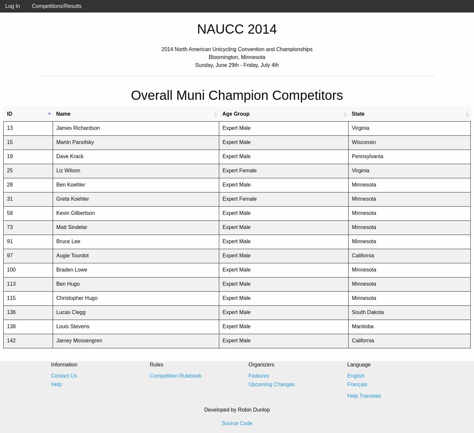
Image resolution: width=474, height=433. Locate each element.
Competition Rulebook (175, 376)
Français (357, 384)
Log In (12, 6)
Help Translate (364, 396)
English (355, 376)
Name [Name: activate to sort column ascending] (63, 114)
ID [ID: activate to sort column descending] (9, 114)
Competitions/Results (57, 6)
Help (56, 384)
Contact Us (64, 376)
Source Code (237, 423)
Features (259, 376)
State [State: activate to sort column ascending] (358, 114)
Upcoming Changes (272, 384)
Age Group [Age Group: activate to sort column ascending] (236, 114)
